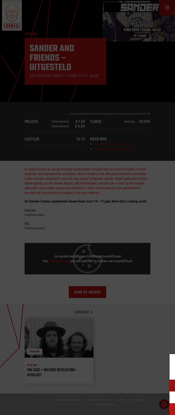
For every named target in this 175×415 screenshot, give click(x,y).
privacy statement (157, 372)
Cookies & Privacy (129, 362)
